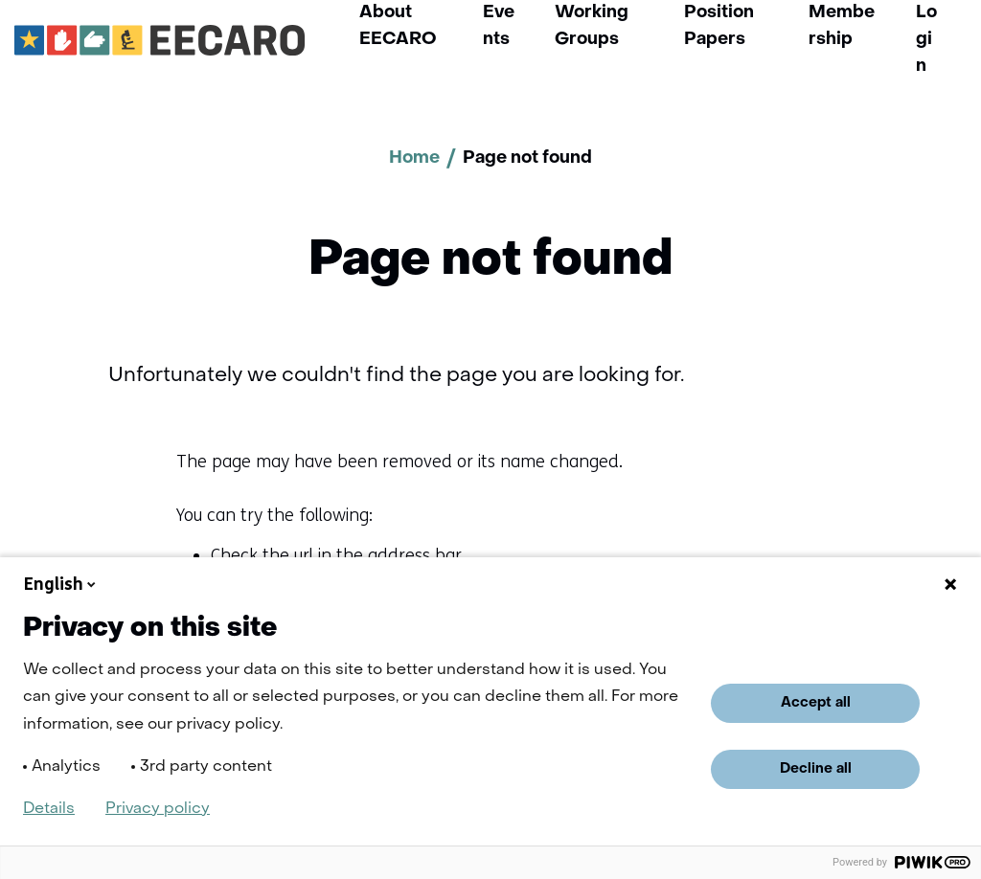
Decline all (816, 769)
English (61, 584)
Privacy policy (157, 809)
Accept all (816, 703)
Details (49, 809)
